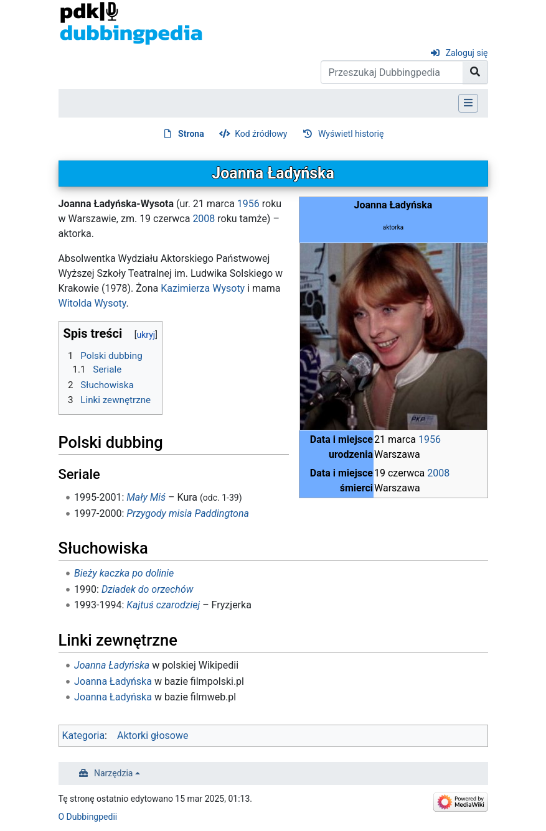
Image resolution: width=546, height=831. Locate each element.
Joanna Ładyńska (111, 665)
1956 (429, 439)
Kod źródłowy (261, 134)
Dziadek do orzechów (147, 589)
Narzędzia (113, 773)
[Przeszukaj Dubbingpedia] (392, 72)
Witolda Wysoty (92, 303)
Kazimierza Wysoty (203, 288)
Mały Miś (146, 497)
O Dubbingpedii (88, 817)
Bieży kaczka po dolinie (124, 573)
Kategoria (83, 735)
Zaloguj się (467, 53)
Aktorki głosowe (152, 735)
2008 (438, 473)
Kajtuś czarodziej (163, 605)
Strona (191, 134)
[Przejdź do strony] (475, 72)
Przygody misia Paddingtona (187, 513)
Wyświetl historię (351, 134)
